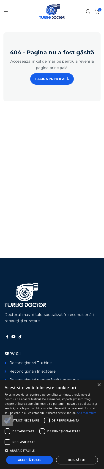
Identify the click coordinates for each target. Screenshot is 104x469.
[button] (52, 450)
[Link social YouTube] (13, 336)
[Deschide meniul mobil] (5, 11)
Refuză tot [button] (77, 460)
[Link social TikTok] (20, 336)
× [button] (99, 385)
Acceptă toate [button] (29, 460)
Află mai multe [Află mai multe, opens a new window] (86, 413)
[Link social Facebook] (7, 336)
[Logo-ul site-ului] (52, 11)
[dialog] (52, 424)
